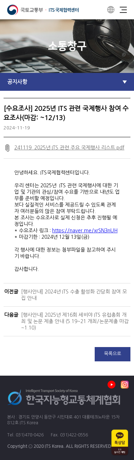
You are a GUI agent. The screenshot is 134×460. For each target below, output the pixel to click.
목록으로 (112, 353)
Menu (123, 9)
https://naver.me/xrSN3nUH (85, 230)
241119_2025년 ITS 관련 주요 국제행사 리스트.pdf (69, 147)
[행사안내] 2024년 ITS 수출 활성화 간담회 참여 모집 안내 (74, 295)
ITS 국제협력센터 (43, 10)
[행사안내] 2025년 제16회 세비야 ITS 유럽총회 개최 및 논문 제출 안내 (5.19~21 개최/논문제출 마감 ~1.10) (75, 321)
